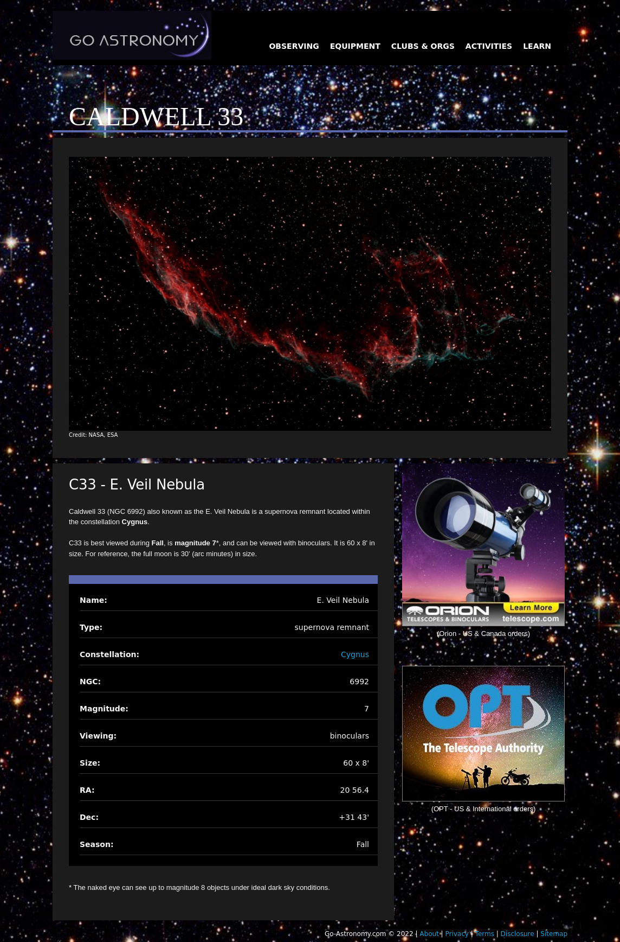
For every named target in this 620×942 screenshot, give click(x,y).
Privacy (456, 934)
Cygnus (355, 654)
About (428, 934)
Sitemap (553, 934)
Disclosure (517, 934)
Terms (484, 934)
